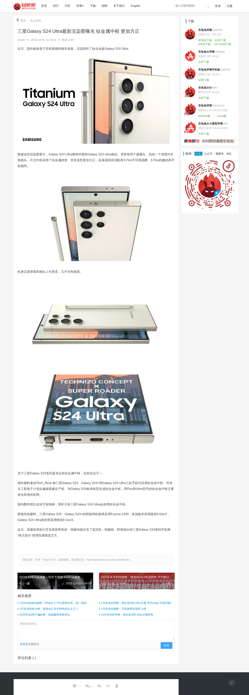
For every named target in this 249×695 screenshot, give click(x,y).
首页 (21, 20)
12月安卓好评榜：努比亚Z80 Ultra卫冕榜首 (127, 614)
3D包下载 (220, 40)
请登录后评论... (96, 629)
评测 (80, 5)
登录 (218, 6)
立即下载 (203, 62)
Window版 (204, 116)
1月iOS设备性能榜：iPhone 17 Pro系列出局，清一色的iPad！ (52, 603)
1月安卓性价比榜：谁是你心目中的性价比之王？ (48, 608)
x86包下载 (204, 44)
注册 (229, 6)
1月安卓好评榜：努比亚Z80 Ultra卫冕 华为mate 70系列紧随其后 (137, 603)
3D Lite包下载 (222, 44)
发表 (166, 645)
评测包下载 (205, 40)
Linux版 (221, 116)
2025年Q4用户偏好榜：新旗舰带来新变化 (44, 614)
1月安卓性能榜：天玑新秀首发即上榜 (123, 608)
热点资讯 (35, 20)
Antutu (21, 39)
